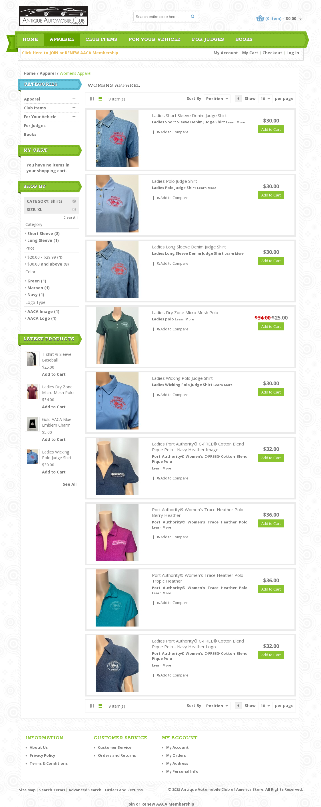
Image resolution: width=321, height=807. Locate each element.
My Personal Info (182, 771)
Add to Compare (174, 131)
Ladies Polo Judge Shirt (174, 181)
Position (214, 98)
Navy (32, 294)
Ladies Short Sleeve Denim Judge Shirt (189, 115)
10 (262, 98)
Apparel (48, 73)
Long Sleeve (39, 240)
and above (44, 264)
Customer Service (114, 747)
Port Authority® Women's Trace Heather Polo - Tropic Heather (199, 578)
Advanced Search (85, 789)
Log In (292, 52)
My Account (226, 52)
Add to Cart (54, 374)
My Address (177, 763)
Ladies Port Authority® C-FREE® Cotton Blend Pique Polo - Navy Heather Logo (198, 644)
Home (30, 73)
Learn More (235, 122)
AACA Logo (38, 318)
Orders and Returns (117, 755)
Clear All (70, 217)
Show (250, 98)
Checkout (272, 52)
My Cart (250, 52)
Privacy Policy (42, 755)
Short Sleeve (40, 233)
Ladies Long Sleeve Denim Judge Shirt (189, 247)
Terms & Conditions (49, 763)
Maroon (35, 287)
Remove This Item (76, 201)
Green (33, 281)
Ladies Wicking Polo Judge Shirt (182, 378)
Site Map (27, 789)
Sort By (194, 98)
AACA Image (40, 311)
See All (70, 484)
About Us (39, 747)
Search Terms (52, 789)
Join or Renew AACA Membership (160, 804)
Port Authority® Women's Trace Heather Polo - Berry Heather (199, 512)
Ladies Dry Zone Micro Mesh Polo (185, 312)
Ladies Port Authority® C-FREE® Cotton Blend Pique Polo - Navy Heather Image (198, 447)
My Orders (176, 755)
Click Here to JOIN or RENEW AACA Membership (70, 52)
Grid (91, 99)
